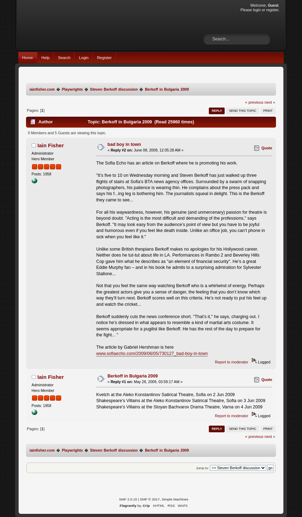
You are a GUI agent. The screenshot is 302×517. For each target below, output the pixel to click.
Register (104, 58)
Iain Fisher (51, 145)
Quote (266, 148)
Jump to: (202, 468)
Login (83, 58)
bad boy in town (124, 144)
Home (27, 58)
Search (64, 58)
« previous (254, 102)
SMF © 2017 (150, 499)
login (257, 10)
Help (45, 58)
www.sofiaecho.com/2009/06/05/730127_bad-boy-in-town (152, 353)
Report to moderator (231, 362)
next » (269, 102)
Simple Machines (175, 499)
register (272, 10)
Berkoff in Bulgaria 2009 (133, 376)
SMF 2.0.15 (128, 499)
